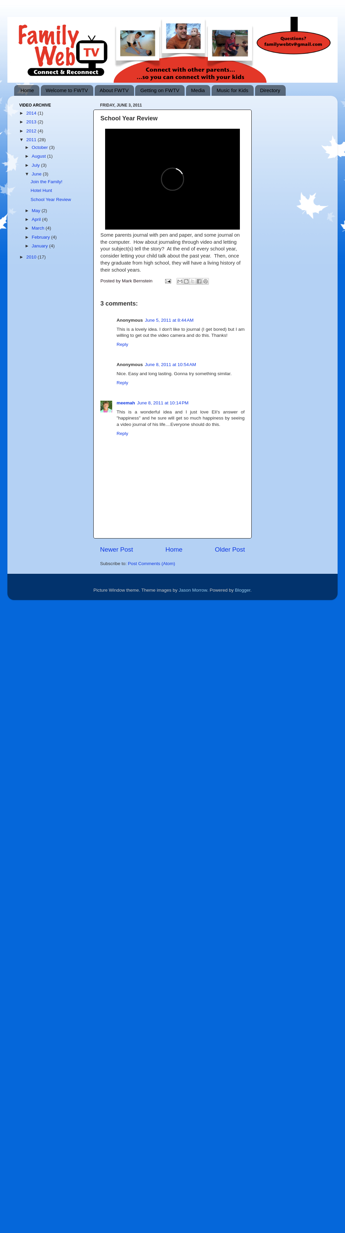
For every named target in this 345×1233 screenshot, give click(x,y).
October (40, 147)
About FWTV (114, 90)
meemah (126, 402)
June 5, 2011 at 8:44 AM (169, 320)
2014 (32, 113)
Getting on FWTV (159, 90)
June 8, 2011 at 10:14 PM (163, 402)
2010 (32, 257)
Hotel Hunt (41, 190)
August (39, 156)
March (38, 228)
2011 (32, 139)
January (40, 245)
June (37, 173)
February (41, 237)
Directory (270, 90)
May (36, 210)
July (36, 165)
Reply (122, 344)
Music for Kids (232, 90)
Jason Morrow (193, 590)
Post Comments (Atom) (151, 563)
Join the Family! (47, 181)
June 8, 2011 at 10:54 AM (170, 364)
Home (27, 90)
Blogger (242, 590)
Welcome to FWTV (67, 90)
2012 (32, 130)
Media (198, 90)
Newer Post (116, 549)
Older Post (230, 549)
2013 (32, 121)
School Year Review (51, 199)
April (37, 219)
